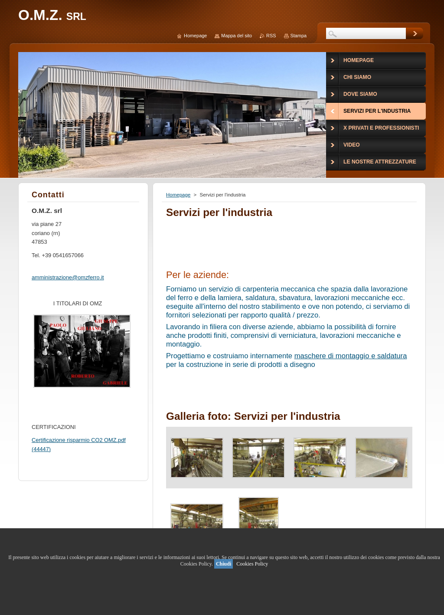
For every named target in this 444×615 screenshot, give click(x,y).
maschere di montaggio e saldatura (350, 356)
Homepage (178, 194)
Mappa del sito (236, 35)
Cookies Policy (252, 564)
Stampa (299, 35)
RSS (271, 35)
